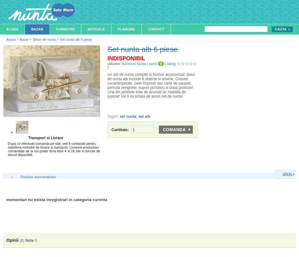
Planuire (126, 29)
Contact (156, 29)
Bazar (37, 29)
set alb (144, 116)
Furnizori (65, 29)
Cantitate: (133, 130)
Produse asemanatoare (38, 177)
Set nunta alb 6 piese (76, 39)
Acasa (12, 29)
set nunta (128, 116)
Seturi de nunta (44, 39)
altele (288, 174)
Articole (96, 29)
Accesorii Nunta (134, 64)
